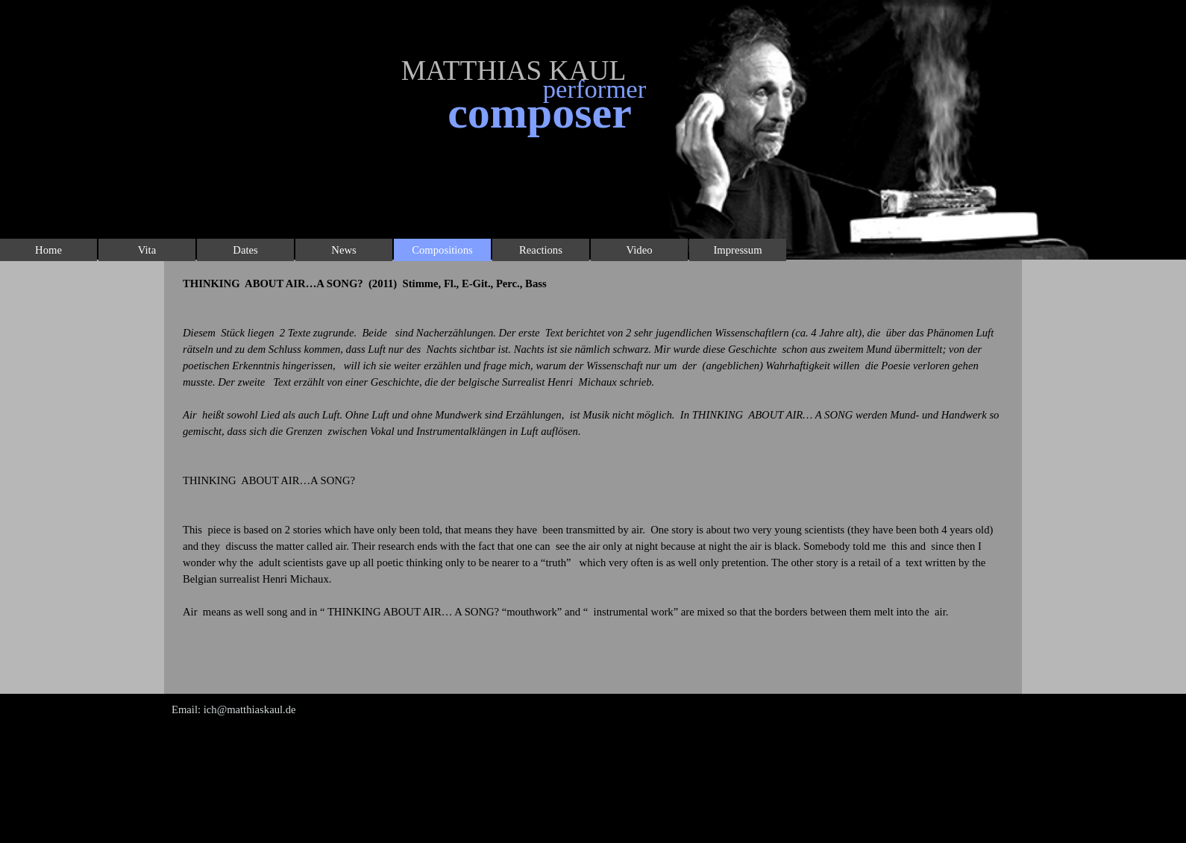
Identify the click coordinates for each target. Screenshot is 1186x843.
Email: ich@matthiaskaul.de (234, 709)
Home (48, 250)
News (343, 250)
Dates (245, 250)
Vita (147, 250)
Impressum (737, 250)
